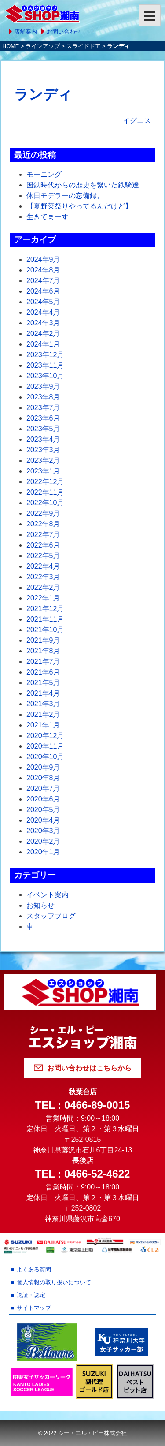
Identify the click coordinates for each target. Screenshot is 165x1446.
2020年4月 (43, 820)
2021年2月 (43, 714)
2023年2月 (43, 460)
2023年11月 (45, 365)
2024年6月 (43, 291)
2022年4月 (43, 566)
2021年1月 (43, 725)
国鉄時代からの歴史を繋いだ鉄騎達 (82, 185)
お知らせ (40, 905)
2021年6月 (43, 672)
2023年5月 (43, 428)
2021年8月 (43, 651)
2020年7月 (43, 788)
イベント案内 (47, 894)
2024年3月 (43, 323)
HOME (10, 46)
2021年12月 (45, 608)
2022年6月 (43, 545)
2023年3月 (43, 450)
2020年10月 (45, 756)
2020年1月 (43, 852)
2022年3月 (43, 577)
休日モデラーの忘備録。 (65, 195)
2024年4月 (43, 312)
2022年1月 (43, 598)
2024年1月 (43, 344)
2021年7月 (43, 661)
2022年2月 (43, 587)
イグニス (137, 120)
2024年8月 (43, 270)
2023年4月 (43, 439)
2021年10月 (45, 630)
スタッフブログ (51, 916)
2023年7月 (43, 407)
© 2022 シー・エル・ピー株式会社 (82, 1433)
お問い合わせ (64, 31)
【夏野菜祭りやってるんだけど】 (79, 206)
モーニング (44, 174)
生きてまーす (47, 216)
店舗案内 (25, 31)
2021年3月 (43, 704)
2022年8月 (43, 524)
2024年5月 (43, 302)
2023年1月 (43, 471)
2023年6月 (43, 418)
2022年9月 (43, 513)
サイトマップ (34, 1307)
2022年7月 (43, 534)
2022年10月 (45, 503)
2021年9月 (43, 640)
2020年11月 (45, 746)
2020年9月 (43, 767)
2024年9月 (43, 259)
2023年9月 (43, 386)
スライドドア (83, 46)
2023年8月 (43, 397)
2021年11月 (45, 619)
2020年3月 (43, 831)
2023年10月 (45, 376)
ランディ (43, 94)
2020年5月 (43, 809)
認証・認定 (31, 1295)
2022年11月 (45, 492)
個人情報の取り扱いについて (54, 1282)
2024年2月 (43, 333)
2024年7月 (43, 280)
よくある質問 (34, 1269)
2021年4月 (43, 693)
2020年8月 (43, 778)
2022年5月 (43, 555)
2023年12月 (45, 354)
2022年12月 (45, 481)
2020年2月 (43, 841)
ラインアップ (43, 46)
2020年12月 (45, 735)
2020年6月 (43, 799)
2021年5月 (43, 682)
